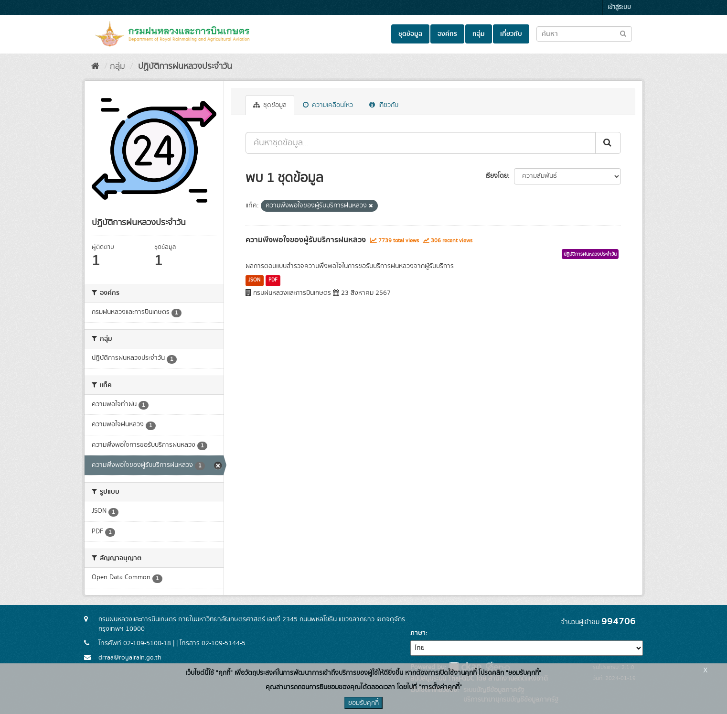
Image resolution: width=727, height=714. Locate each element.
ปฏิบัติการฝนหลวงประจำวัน (184, 66)
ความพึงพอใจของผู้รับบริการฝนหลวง (306, 240)
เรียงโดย (496, 176)
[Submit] (608, 143)
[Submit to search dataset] (623, 33)
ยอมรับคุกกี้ (363, 703)
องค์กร (447, 34)
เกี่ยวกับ (511, 34)
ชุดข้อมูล (410, 34)
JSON (254, 280)
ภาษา (418, 633)
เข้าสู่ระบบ (619, 7)
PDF (273, 280)
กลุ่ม (478, 34)
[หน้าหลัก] (95, 66)
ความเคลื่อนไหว (328, 105)
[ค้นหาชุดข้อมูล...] (421, 143)
